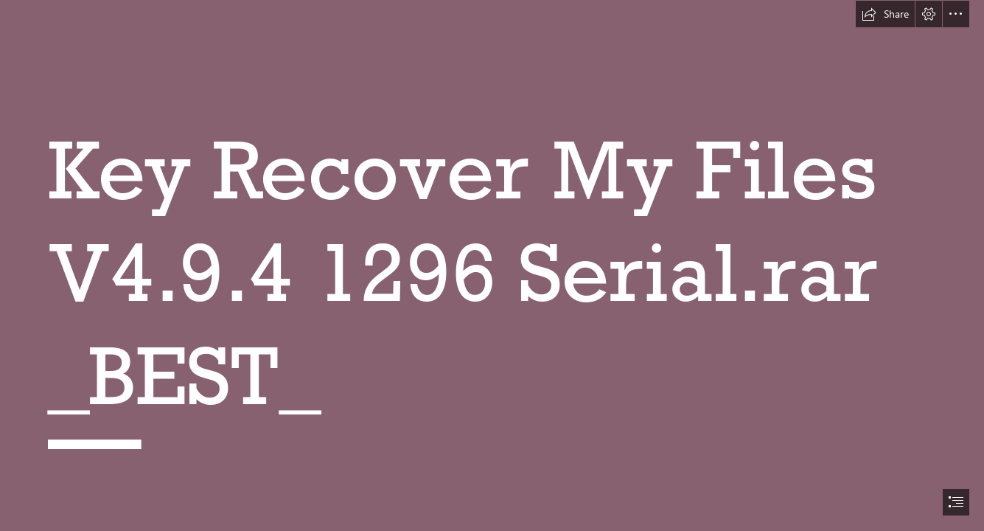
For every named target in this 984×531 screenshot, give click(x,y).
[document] (492, 265)
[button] (885, 14)
